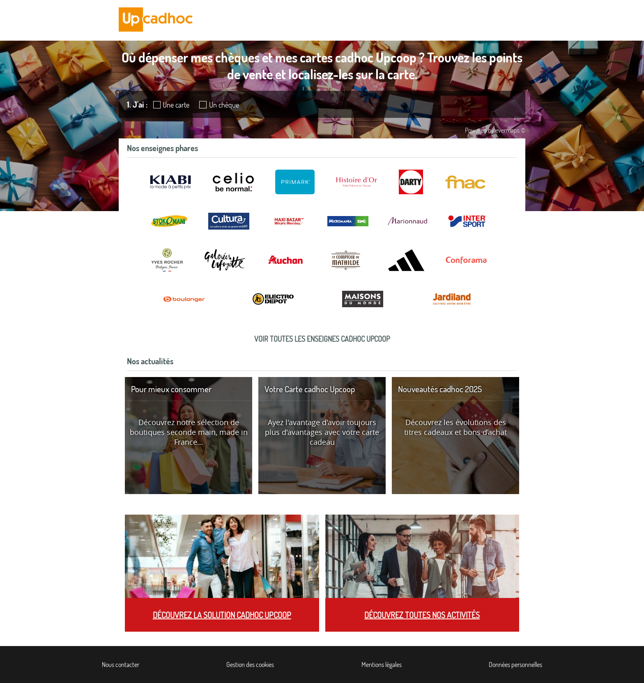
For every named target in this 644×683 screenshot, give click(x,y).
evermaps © (510, 130)
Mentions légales (381, 664)
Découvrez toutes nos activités (422, 614)
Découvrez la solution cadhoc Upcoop (222, 614)
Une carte (176, 104)
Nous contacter (120, 664)
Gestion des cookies (250, 664)
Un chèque (224, 104)
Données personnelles (515, 664)
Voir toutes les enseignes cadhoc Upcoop (322, 338)
